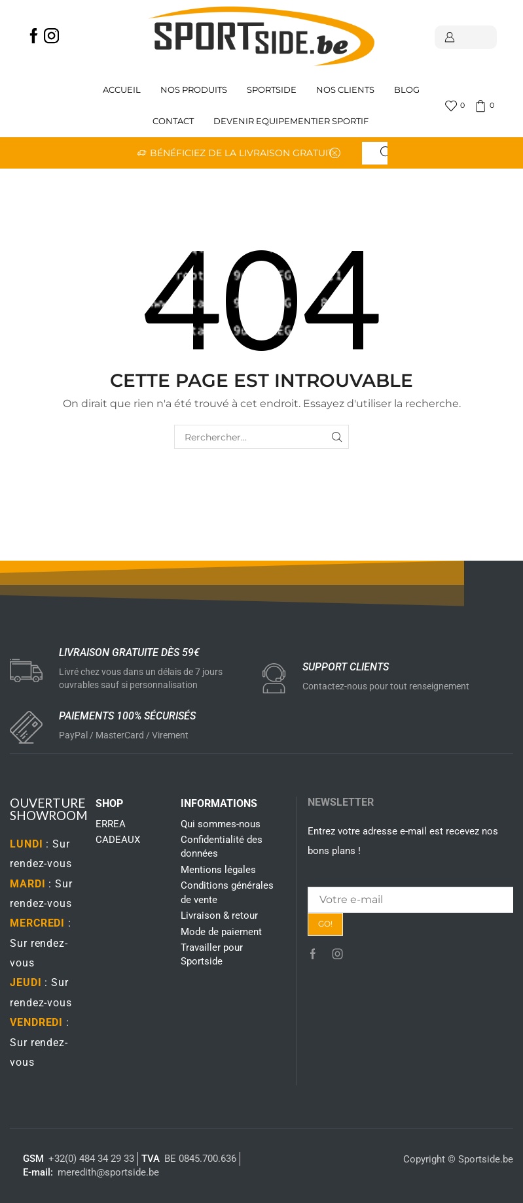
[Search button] (386, 153)
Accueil (122, 90)
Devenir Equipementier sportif (291, 121)
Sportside (272, 90)
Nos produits (193, 90)
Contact (173, 121)
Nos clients (345, 90)
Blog (407, 90)
